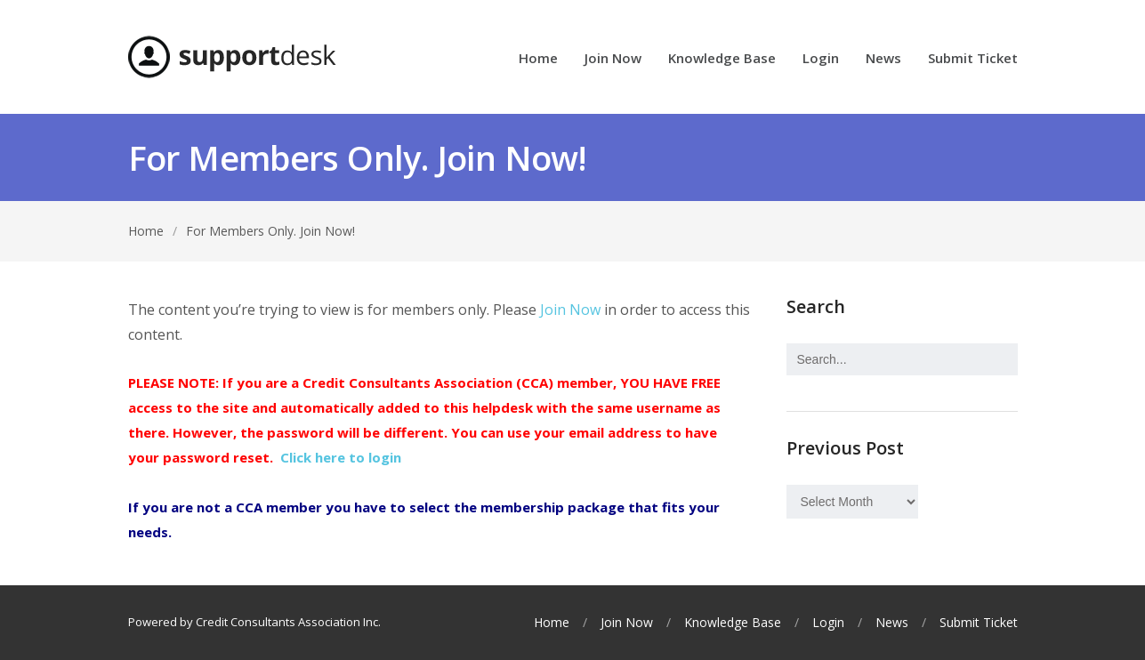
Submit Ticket (973, 59)
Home (538, 59)
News (883, 59)
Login (820, 59)
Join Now (613, 59)
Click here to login (340, 457)
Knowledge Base (722, 59)
